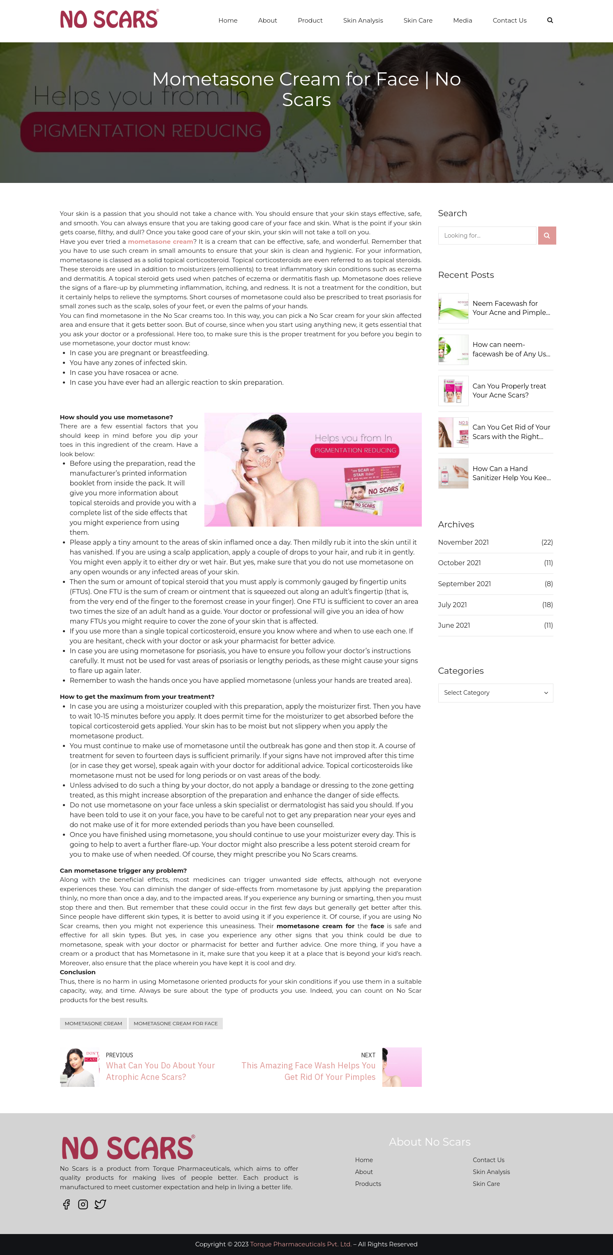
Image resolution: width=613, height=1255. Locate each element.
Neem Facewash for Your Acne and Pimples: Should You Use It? (512, 309)
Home (228, 20)
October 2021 (459, 563)
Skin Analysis (363, 20)
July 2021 (452, 605)
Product (310, 20)
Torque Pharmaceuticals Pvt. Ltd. (301, 1244)
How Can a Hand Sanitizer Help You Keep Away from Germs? (512, 474)
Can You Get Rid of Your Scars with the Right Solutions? (512, 432)
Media (462, 20)
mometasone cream (94, 1023)
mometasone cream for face (176, 1023)
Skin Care (418, 20)
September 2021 (464, 584)
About (268, 20)
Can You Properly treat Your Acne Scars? (509, 390)
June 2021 (454, 625)
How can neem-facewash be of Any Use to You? (511, 350)
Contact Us (510, 20)
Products (368, 1184)
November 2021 (463, 542)
